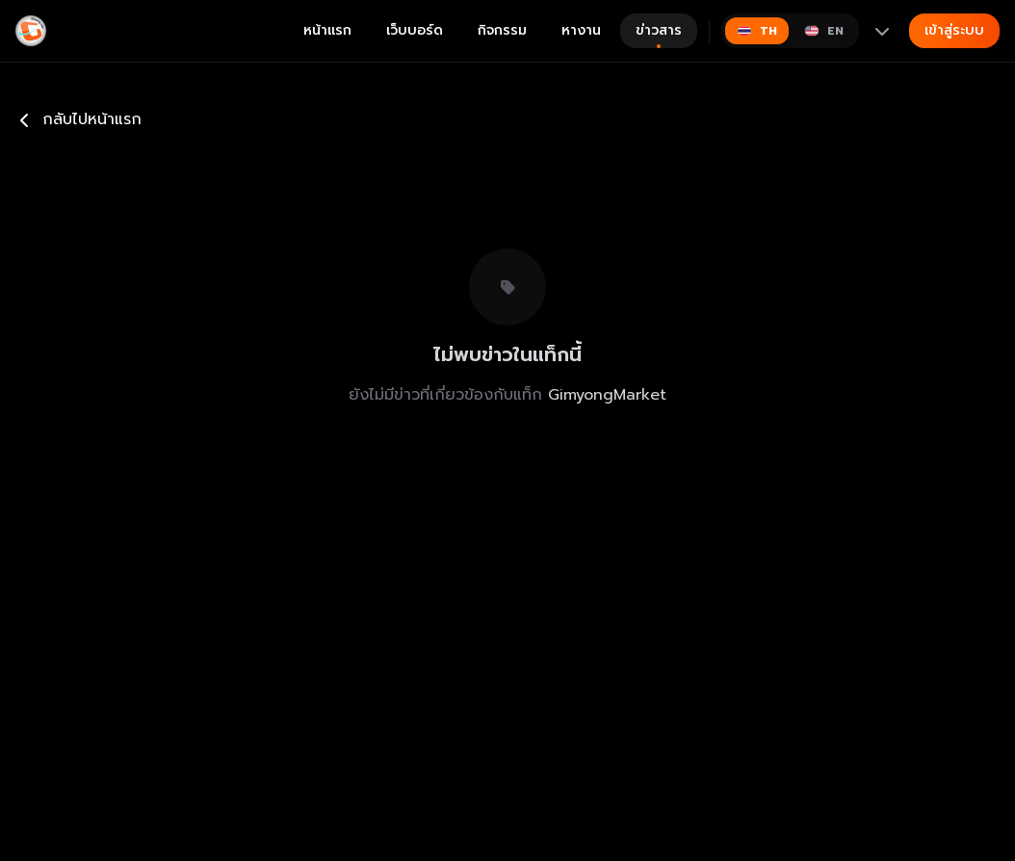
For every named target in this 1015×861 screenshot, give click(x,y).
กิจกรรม (502, 30)
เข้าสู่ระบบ (954, 30)
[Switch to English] (824, 30)
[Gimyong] (30, 30)
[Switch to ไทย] (757, 30)
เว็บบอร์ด (414, 30)
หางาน (581, 30)
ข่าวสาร (659, 34)
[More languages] (882, 30)
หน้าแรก (327, 30)
